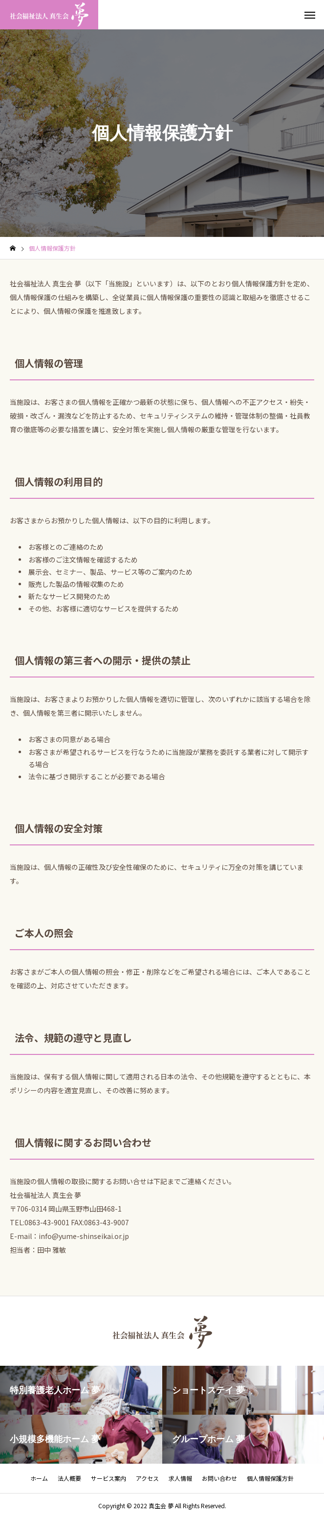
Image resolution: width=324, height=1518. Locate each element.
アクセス (147, 1478)
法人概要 (69, 1478)
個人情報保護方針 (270, 1478)
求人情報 (180, 1478)
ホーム (39, 1478)
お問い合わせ (219, 1478)
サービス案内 (108, 1478)
